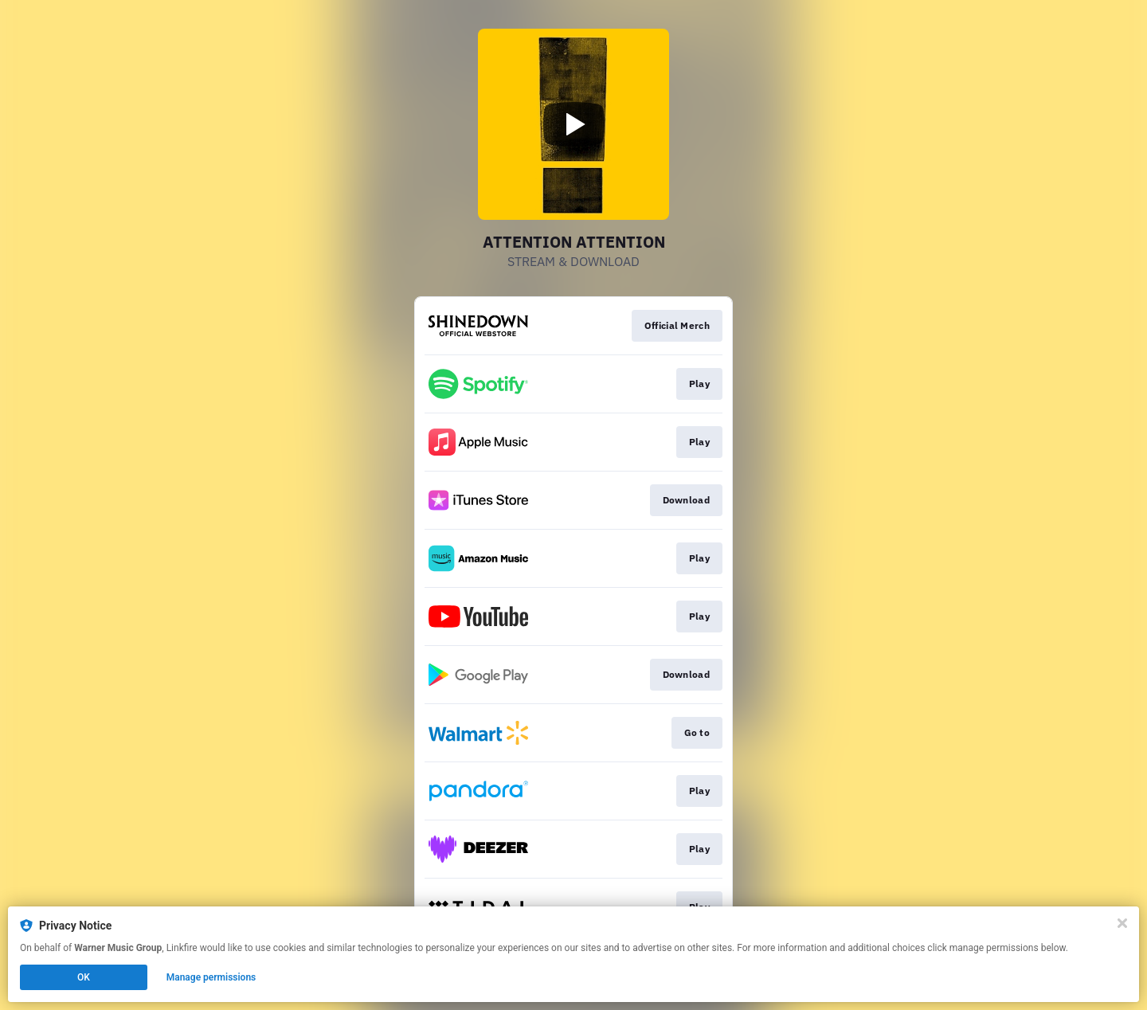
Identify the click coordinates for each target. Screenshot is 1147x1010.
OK (83, 977)
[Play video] (573, 124)
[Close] (1122, 923)
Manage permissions (211, 977)
